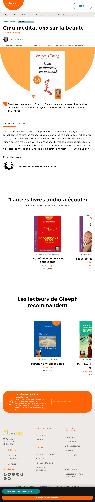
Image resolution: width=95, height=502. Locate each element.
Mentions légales (72, 486)
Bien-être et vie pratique (23, 15)
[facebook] (5, 474)
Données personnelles (25, 486)
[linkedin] (22, 474)
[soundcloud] (9, 474)
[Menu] (82, 6)
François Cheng (12, 32)
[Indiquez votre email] (66, 401)
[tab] (9, 124)
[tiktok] (5, 478)
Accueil (8, 15)
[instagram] (13, 474)
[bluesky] (9, 478)
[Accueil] (13, 6)
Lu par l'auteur (17, 39)
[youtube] (18, 474)
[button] (21, 491)
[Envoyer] (85, 402)
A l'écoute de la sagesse (45, 15)
